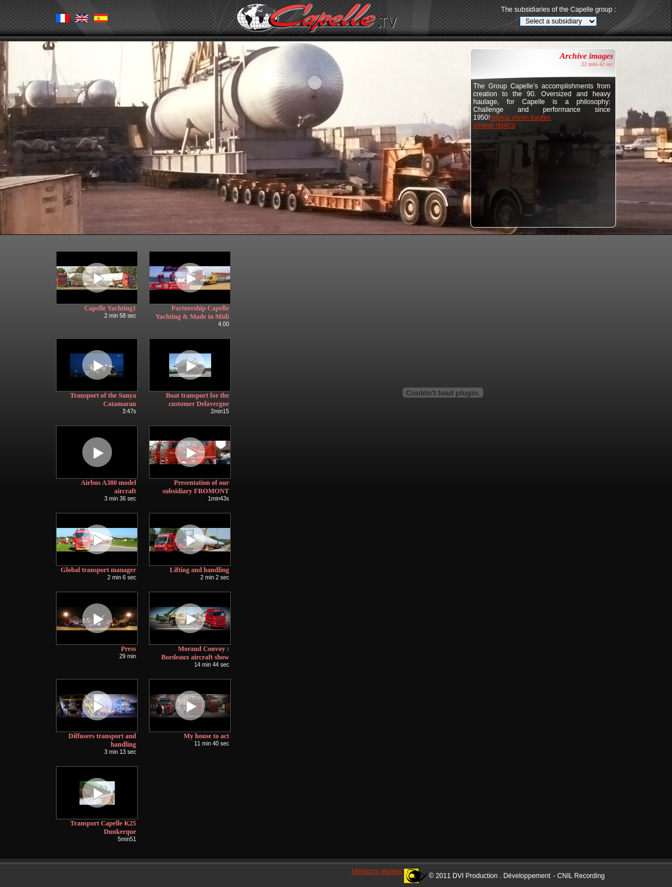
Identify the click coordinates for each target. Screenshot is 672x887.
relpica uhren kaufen (520, 117)
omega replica (494, 125)
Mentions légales (377, 871)
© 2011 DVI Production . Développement (489, 876)
